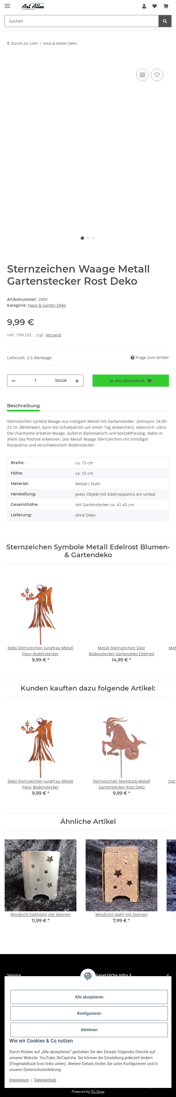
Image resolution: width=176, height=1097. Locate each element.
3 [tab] (93, 238)
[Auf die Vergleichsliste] (142, 75)
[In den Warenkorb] (11, 61)
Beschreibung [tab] (23, 405)
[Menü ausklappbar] (7, 3)
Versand (53, 335)
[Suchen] (82, 21)
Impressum (19, 1080)
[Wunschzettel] (154, 6)
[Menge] (35, 380)
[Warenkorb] (165, 6)
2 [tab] (88, 238)
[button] (144, 6)
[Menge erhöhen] (77, 380)
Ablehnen (89, 1030)
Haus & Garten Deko (47, 305)
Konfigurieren (89, 1013)
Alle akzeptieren (89, 997)
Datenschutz (45, 1080)
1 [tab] (82, 238)
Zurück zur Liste (24, 43)
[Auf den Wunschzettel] (157, 75)
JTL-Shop (97, 1091)
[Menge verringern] (13, 380)
